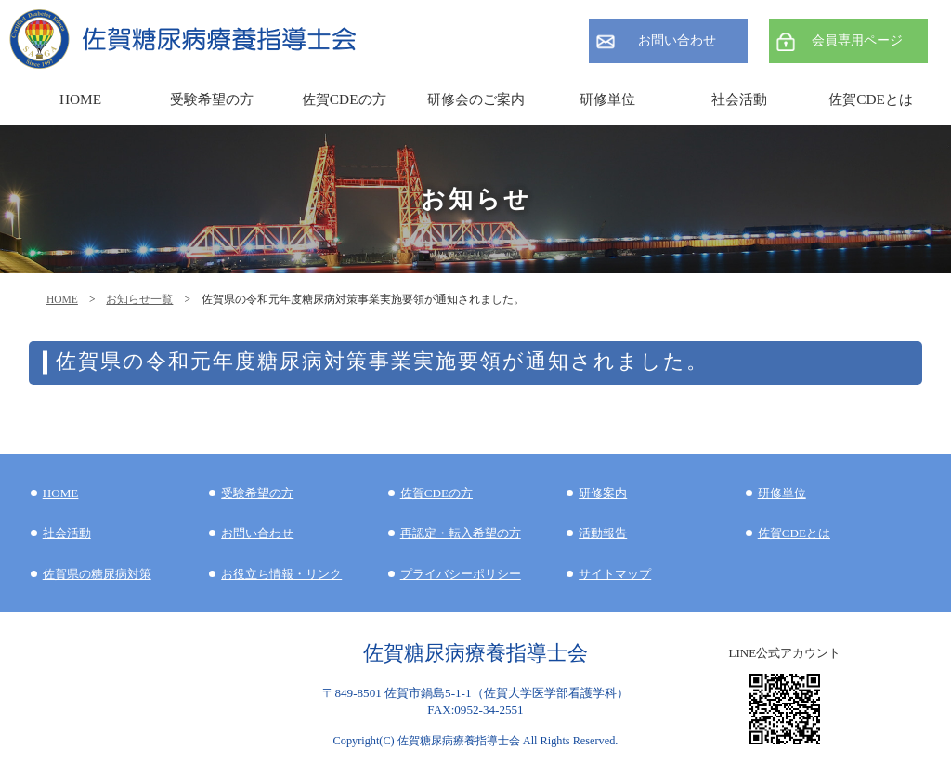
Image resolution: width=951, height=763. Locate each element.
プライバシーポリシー (460, 574)
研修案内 (603, 493)
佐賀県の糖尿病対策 (97, 574)
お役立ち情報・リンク (281, 574)
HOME (62, 299)
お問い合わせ (677, 40)
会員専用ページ (857, 40)
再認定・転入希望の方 (460, 533)
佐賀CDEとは (870, 99)
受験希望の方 (212, 99)
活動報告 (603, 533)
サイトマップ (615, 574)
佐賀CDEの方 (436, 493)
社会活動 (67, 533)
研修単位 (782, 493)
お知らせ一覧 (139, 299)
